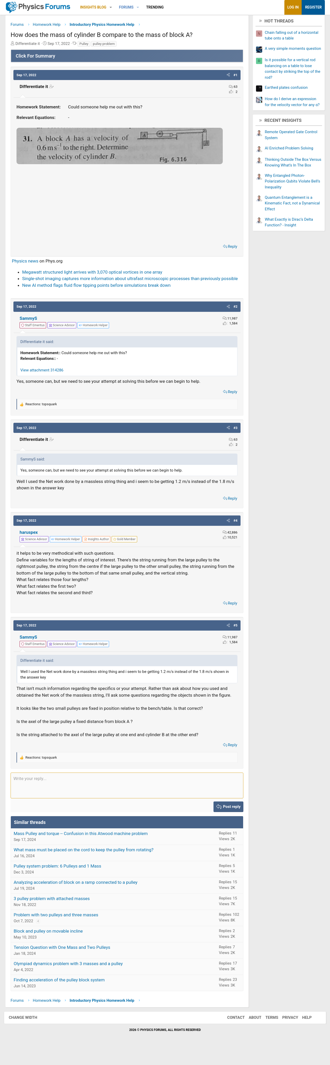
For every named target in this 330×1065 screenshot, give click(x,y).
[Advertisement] (127, 205)
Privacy (285, 1032)
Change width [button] (28, 1032)
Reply (228, 248)
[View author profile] (100, 548)
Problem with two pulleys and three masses (60, 929)
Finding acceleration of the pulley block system (63, 994)
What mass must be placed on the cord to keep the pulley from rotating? (87, 864)
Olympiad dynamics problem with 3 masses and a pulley (72, 978)
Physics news (29, 263)
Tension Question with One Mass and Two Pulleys (66, 962)
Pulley (87, 45)
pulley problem (108, 45)
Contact (231, 1032)
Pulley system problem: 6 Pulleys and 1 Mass (61, 881)
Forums (130, 7)
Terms (266, 1032)
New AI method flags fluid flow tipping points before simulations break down (100, 293)
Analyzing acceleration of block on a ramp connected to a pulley (79, 897)
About (250, 1032)
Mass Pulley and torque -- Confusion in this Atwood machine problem (85, 848)
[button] (114, 7)
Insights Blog (97, 7)
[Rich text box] (127, 801)
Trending (159, 7)
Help (302, 1032)
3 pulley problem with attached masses (56, 913)
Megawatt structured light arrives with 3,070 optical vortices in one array (96, 273)
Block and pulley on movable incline (52, 946)
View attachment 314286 (45, 378)
